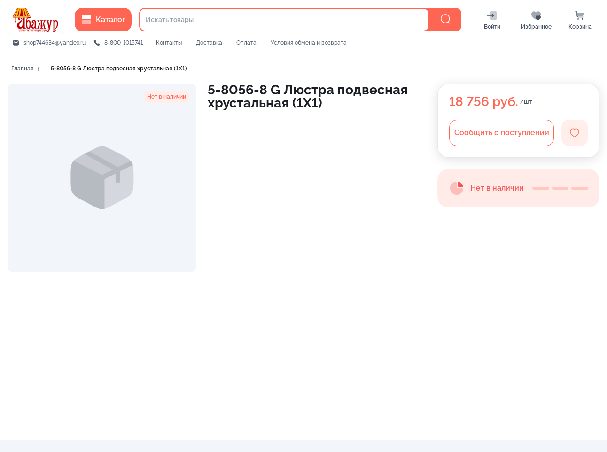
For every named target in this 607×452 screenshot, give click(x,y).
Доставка (209, 42)
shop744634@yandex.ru (54, 42)
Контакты (169, 42)
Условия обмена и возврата (309, 42)
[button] (26, 69)
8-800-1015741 (123, 42)
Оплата (246, 42)
